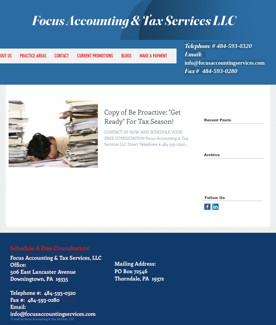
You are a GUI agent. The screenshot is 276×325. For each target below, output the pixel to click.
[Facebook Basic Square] (207, 207)
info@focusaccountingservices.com (225, 63)
